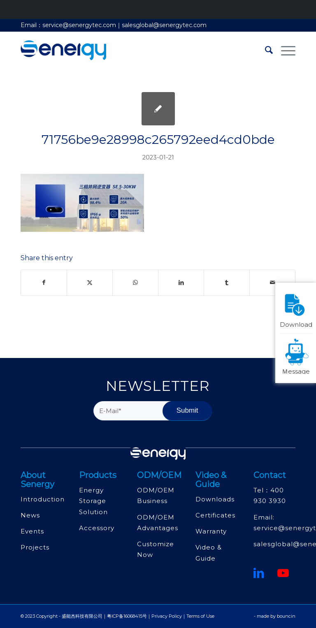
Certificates (215, 515)
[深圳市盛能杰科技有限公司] (63, 50)
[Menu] (284, 50)
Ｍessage (296, 355)
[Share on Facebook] (44, 282)
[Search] (265, 50)
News (30, 515)
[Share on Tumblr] (226, 282)
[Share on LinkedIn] (181, 282)
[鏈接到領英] (258, 573)
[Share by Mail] (272, 282)
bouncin (286, 616)
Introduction (43, 499)
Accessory (96, 528)
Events (32, 531)
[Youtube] (283, 573)
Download (296, 309)
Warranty (211, 531)
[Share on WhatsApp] (135, 282)
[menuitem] (265, 50)
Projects (35, 547)
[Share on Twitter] (89, 282)
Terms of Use (200, 616)
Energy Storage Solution (93, 501)
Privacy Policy (166, 616)
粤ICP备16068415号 (127, 616)
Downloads (215, 499)
